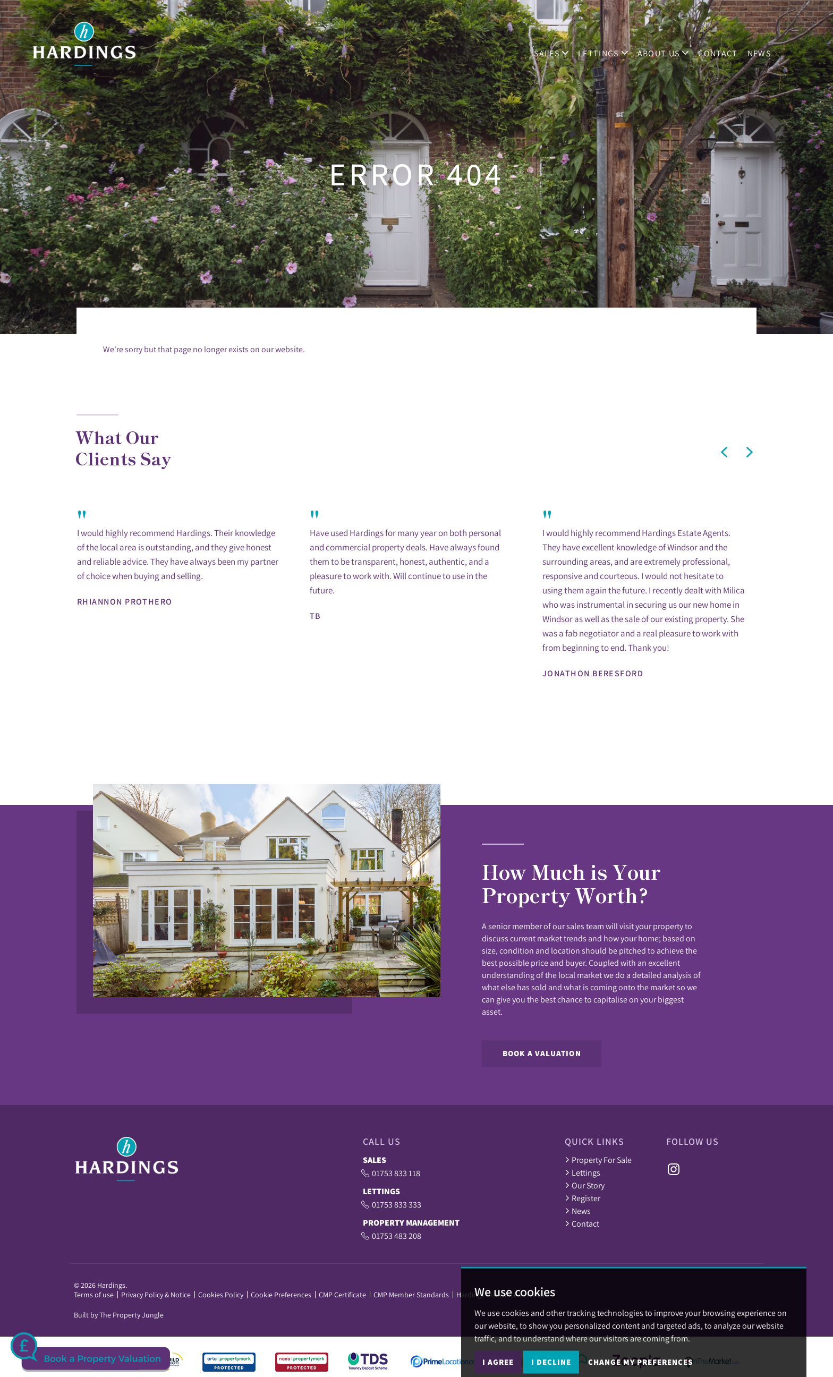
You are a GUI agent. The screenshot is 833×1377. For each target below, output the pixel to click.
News (764, 49)
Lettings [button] (609, 49)
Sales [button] (557, 49)
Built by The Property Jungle (119, 1315)
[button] (724, 452)
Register (582, 1198)
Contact (723, 49)
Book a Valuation (542, 1053)
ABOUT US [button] (668, 49)
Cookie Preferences (281, 1294)
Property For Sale (598, 1159)
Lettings (582, 1172)
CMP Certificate (342, 1294)
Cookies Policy (220, 1294)
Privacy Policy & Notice (156, 1294)
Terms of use (94, 1294)
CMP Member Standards (411, 1294)
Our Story (585, 1185)
